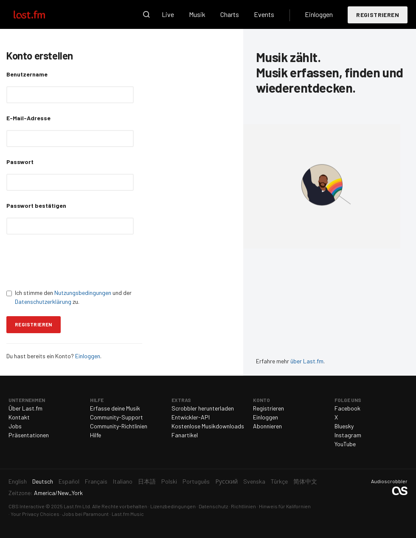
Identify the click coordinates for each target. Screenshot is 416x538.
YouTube (345, 443)
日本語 (147, 481)
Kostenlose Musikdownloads (207, 426)
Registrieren (377, 14)
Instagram (347, 435)
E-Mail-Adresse (28, 118)
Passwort (20, 161)
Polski (169, 481)
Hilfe (95, 435)
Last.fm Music (128, 514)
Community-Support (116, 417)
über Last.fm (306, 361)
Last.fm (39, 14)
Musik (197, 14)
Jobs (15, 426)
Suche (146, 14)
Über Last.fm (25, 408)
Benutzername (27, 74)
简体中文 (305, 481)
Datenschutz (213, 506)
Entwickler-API (190, 417)
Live (168, 14)
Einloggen (319, 14)
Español (69, 481)
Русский (226, 481)
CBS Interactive (26, 506)
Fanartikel (184, 435)
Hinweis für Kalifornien (285, 506)
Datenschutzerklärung (43, 301)
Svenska (254, 481)
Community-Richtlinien (118, 426)
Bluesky (344, 426)
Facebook (347, 408)
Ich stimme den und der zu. (69, 297)
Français (96, 481)
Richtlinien (243, 506)
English (17, 481)
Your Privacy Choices (35, 514)
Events (264, 14)
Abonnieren (267, 426)
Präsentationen (28, 435)
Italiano (122, 481)
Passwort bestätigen (36, 205)
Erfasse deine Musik (115, 408)
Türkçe (279, 481)
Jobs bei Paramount (85, 514)
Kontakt (19, 417)
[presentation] (70, 261)
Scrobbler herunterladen (202, 408)
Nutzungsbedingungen (82, 292)
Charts (229, 14)
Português (196, 481)
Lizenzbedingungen (173, 506)
